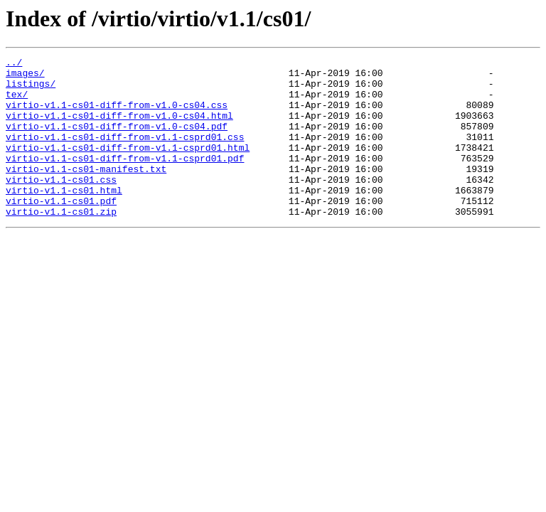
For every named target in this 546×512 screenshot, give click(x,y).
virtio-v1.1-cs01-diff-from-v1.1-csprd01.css (125, 153)
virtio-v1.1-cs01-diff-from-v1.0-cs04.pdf (117, 140)
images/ (25, 76)
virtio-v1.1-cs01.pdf (61, 230)
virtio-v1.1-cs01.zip (61, 243)
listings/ (30, 89)
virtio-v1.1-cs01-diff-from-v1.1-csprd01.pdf (125, 179)
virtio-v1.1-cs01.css (61, 204)
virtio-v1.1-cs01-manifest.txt (86, 192)
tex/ (17, 102)
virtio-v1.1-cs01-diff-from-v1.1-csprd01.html (128, 166)
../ (14, 64)
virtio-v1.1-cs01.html (64, 217)
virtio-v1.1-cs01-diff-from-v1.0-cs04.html (119, 128)
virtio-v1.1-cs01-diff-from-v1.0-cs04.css (117, 115)
